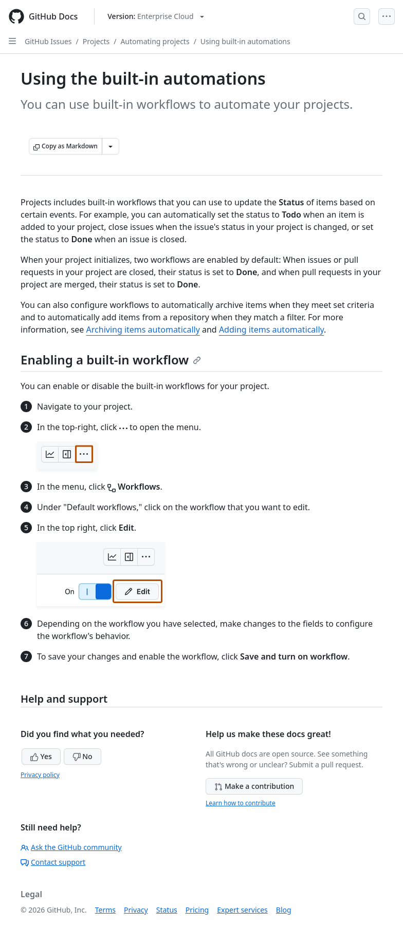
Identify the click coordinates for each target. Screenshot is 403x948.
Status (166, 910)
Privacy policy (40, 774)
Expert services (242, 910)
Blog (283, 910)
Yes (41, 756)
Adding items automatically (271, 329)
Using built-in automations (245, 41)
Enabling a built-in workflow (111, 359)
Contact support (53, 862)
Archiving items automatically (143, 329)
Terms (105, 910)
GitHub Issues (48, 41)
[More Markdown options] (110, 146)
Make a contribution (254, 786)
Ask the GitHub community (71, 847)
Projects (96, 41)
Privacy (136, 910)
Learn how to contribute (241, 803)
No (82, 756)
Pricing (197, 910)
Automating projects (154, 41)
